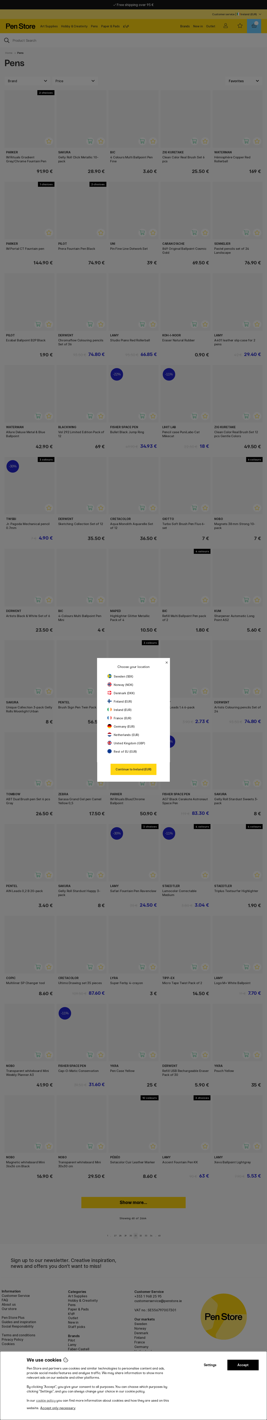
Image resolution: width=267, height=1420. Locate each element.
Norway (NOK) (120, 685)
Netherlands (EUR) (123, 735)
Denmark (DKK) (121, 693)
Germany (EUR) (121, 726)
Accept (242, 1365)
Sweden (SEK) (120, 676)
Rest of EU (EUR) (122, 751)
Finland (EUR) (119, 701)
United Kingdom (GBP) (126, 743)
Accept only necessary (58, 1408)
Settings (210, 1365)
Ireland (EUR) (119, 710)
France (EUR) (119, 718)
